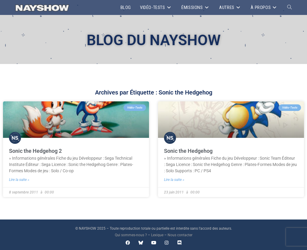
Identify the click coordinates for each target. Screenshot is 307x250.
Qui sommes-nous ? (131, 235)
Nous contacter (180, 235)
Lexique (157, 235)
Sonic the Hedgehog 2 (35, 151)
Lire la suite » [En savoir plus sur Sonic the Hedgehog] (174, 180)
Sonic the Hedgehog (188, 151)
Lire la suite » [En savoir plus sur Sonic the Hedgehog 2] (19, 180)
